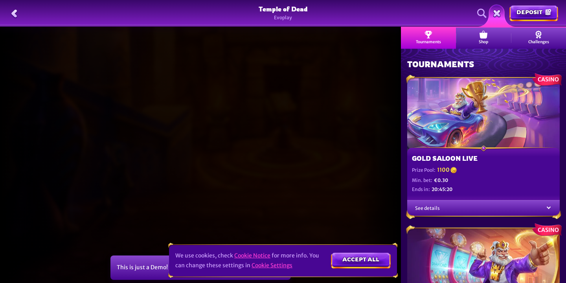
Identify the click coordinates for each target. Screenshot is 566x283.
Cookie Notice (252, 255)
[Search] (482, 13)
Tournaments (428, 37)
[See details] (549, 208)
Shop (483, 37)
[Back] (14, 13)
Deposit (533, 12)
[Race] (497, 13)
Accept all (360, 259)
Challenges (538, 37)
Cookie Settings (272, 265)
